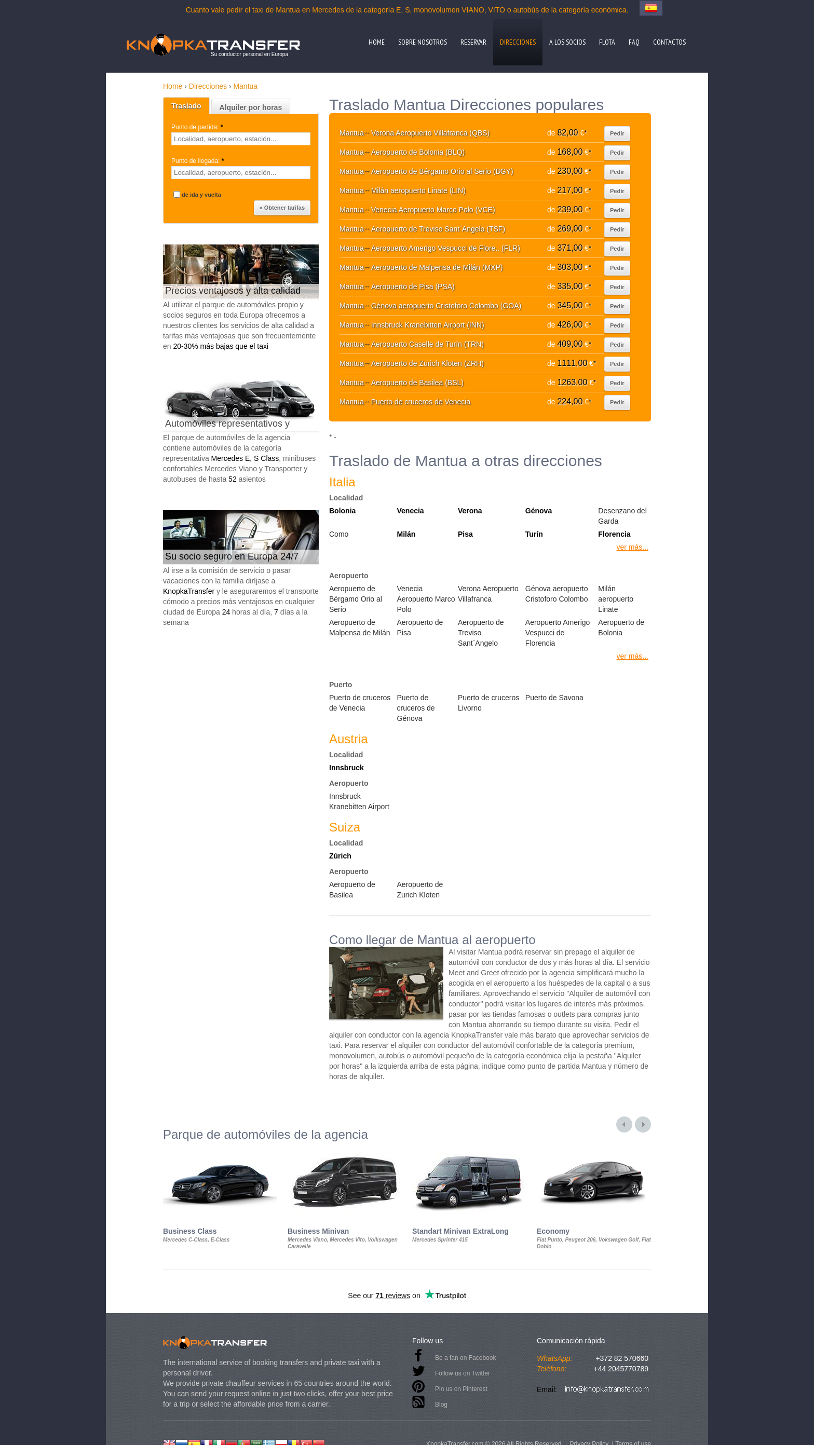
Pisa (465, 534)
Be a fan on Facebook (465, 1357)
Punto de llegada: (198, 161)
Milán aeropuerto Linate (615, 599)
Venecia (410, 511)
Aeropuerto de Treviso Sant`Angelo (481, 632)
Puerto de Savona (554, 697)
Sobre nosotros (422, 42)
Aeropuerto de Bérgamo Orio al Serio (355, 599)
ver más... (632, 547)
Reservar (473, 42)
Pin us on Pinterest (461, 1389)
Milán (406, 534)
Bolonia (342, 511)
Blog (441, 1404)
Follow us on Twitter (462, 1373)
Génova (538, 511)
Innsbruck (346, 768)
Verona (470, 511)
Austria (348, 739)
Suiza (344, 827)
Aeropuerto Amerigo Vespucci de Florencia (557, 632)
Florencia (614, 534)
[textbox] (240, 138)
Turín (534, 534)
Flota (607, 42)
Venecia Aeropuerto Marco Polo (426, 599)
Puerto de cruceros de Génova (416, 707)
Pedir (617, 133)
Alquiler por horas (251, 107)
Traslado (186, 106)
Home (377, 42)
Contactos (669, 42)
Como (338, 534)
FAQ (634, 42)
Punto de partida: (198, 127)
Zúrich (340, 856)
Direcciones (518, 42)
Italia (342, 482)
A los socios (567, 42)
